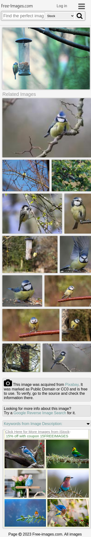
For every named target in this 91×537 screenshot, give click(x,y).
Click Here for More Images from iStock (37, 432)
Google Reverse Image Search (39, 413)
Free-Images (17, 6)
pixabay (72, 385)
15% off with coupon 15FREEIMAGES (37, 436)
